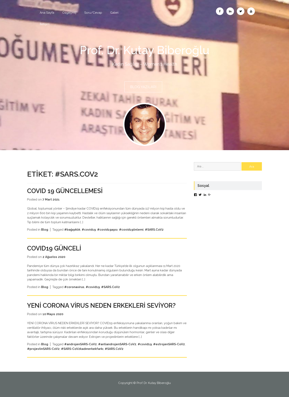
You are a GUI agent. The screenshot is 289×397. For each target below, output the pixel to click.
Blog (44, 229)
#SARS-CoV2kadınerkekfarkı (82, 348)
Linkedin (230, 11)
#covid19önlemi (131, 229)
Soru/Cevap (93, 12)
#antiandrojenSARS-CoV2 (117, 344)
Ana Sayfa (47, 12)
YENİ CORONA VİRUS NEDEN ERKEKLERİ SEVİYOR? (106, 305)
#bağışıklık (72, 229)
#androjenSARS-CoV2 (80, 344)
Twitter (240, 11)
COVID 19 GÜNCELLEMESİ (67, 190)
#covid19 (89, 229)
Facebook (220, 11)
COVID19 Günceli (55, 247)
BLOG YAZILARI (143, 87)
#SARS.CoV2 (154, 229)
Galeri (114, 12)
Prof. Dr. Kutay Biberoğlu (144, 50)
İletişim (44, 24)
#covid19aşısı (107, 229)
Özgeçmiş (69, 12)
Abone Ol (251, 11)
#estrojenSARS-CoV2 (169, 344)
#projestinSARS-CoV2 (43, 348)
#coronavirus (74, 286)
